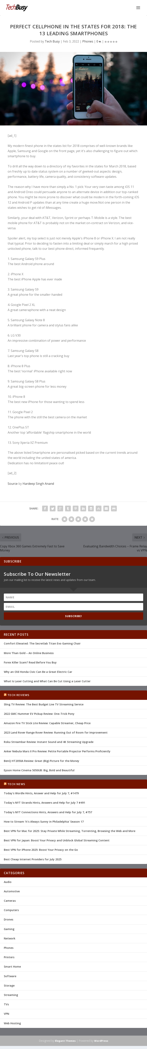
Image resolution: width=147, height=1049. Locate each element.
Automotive (12, 891)
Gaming (9, 929)
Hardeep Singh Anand (38, 484)
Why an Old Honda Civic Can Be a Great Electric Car (38, 672)
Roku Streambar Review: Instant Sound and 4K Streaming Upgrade (48, 742)
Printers (9, 957)
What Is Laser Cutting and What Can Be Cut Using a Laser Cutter (47, 681)
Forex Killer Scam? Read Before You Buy (30, 662)
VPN (6, 1013)
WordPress (101, 1040)
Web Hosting (12, 1023)
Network (9, 938)
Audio (7, 882)
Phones (87, 41)
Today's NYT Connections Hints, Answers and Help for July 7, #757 (48, 812)
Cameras (10, 900)
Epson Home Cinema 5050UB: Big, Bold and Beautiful (39, 770)
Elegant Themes (65, 1040)
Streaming (11, 995)
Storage (9, 985)
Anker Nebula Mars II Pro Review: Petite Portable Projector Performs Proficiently (57, 751)
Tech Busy (52, 41)
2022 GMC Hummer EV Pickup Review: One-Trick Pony (39, 714)
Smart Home (12, 966)
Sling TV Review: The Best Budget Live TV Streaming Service (43, 704)
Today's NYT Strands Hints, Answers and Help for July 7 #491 (44, 802)
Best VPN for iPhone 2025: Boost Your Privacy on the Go (41, 850)
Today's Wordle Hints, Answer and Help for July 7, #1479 (41, 793)
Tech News (16, 784)
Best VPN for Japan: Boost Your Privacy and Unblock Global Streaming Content (56, 840)
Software (10, 976)
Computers (11, 910)
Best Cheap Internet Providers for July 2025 (32, 859)
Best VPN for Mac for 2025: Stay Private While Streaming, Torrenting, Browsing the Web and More (69, 831)
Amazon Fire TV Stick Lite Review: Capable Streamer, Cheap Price (47, 723)
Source (13, 484)
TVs (6, 1004)
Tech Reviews (18, 695)
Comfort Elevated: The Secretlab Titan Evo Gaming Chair (42, 643)
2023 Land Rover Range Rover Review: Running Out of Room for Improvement (56, 732)
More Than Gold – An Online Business (29, 653)
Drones (8, 919)
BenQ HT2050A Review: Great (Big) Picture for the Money (41, 761)
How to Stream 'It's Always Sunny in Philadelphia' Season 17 (44, 821)
